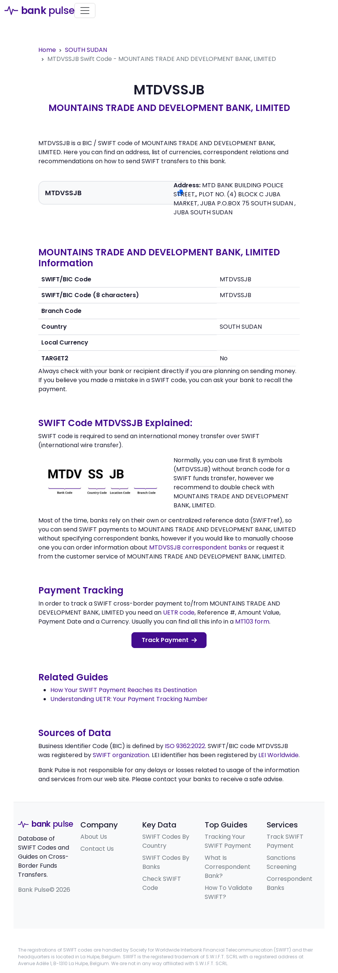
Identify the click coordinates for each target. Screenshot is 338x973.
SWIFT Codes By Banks (165, 862)
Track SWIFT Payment (285, 841)
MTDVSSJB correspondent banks (198, 547)
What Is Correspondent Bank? (227, 866)
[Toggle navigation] (84, 10)
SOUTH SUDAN (86, 50)
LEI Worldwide (278, 755)
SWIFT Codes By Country (165, 841)
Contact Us (97, 848)
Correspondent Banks (289, 883)
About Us (93, 836)
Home (47, 50)
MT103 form (252, 621)
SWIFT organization (121, 755)
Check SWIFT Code (161, 883)
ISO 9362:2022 (185, 746)
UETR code (179, 612)
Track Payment (169, 640)
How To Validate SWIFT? (228, 892)
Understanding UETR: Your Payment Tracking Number (129, 699)
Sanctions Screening (281, 862)
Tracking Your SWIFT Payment (228, 841)
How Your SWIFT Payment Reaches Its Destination (123, 690)
